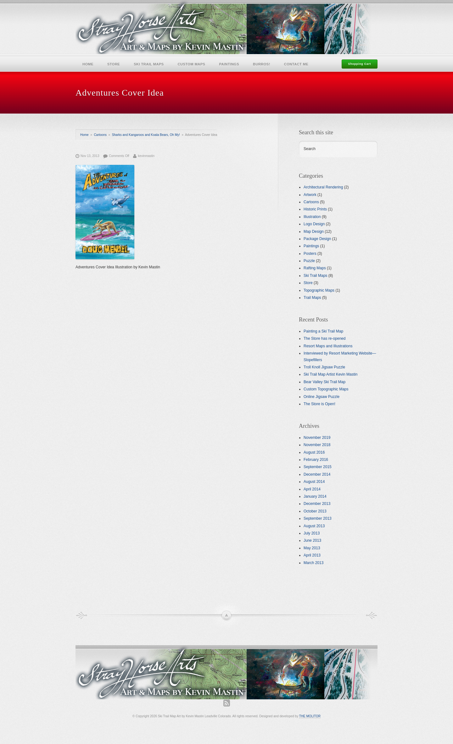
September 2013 (318, 518)
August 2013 (314, 526)
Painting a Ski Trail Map (323, 331)
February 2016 (316, 459)
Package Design (317, 239)
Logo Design (314, 224)
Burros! (261, 64)
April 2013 (312, 555)
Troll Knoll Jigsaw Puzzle (324, 367)
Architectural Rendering (323, 187)
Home (87, 64)
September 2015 (318, 467)
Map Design (314, 231)
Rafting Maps (315, 268)
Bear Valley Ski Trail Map (324, 382)
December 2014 (317, 474)
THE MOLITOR (310, 716)
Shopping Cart (359, 63)
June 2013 (312, 540)
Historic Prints (315, 209)
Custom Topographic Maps (326, 389)
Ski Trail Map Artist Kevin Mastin (330, 374)
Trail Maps (312, 297)
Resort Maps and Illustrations (328, 346)
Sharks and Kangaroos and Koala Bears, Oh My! (146, 135)
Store (113, 64)
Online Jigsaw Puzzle (321, 396)
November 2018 (317, 445)
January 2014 (315, 496)
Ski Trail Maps (149, 64)
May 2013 (312, 548)
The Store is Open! (319, 404)
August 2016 (314, 452)
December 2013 (317, 503)
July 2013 (312, 533)
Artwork (310, 195)
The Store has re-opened (324, 338)
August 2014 (314, 481)
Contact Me (296, 64)
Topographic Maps (319, 290)
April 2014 (312, 489)
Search (310, 149)
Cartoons (100, 135)
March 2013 (313, 563)
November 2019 (317, 437)
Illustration (312, 217)
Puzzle (309, 261)
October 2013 (315, 511)
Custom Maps (191, 64)
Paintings (229, 64)
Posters (310, 253)
